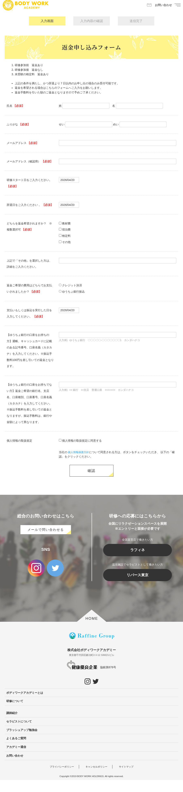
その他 (66, 242)
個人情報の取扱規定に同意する (82, 440)
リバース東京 (137, 587)
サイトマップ (126, 778)
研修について (14, 713)
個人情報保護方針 (79, 452)
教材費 (66, 223)
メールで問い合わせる (46, 542)
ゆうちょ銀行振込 (73, 291)
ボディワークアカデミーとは (24, 704)
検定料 (66, 235)
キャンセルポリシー (96, 778)
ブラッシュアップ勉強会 (21, 742)
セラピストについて (19, 733)
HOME (92, 631)
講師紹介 (12, 725)
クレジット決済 (72, 285)
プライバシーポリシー (62, 778)
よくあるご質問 (16, 750)
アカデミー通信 (16, 759)
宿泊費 (66, 229)
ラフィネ (137, 562)
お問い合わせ (14, 767)
